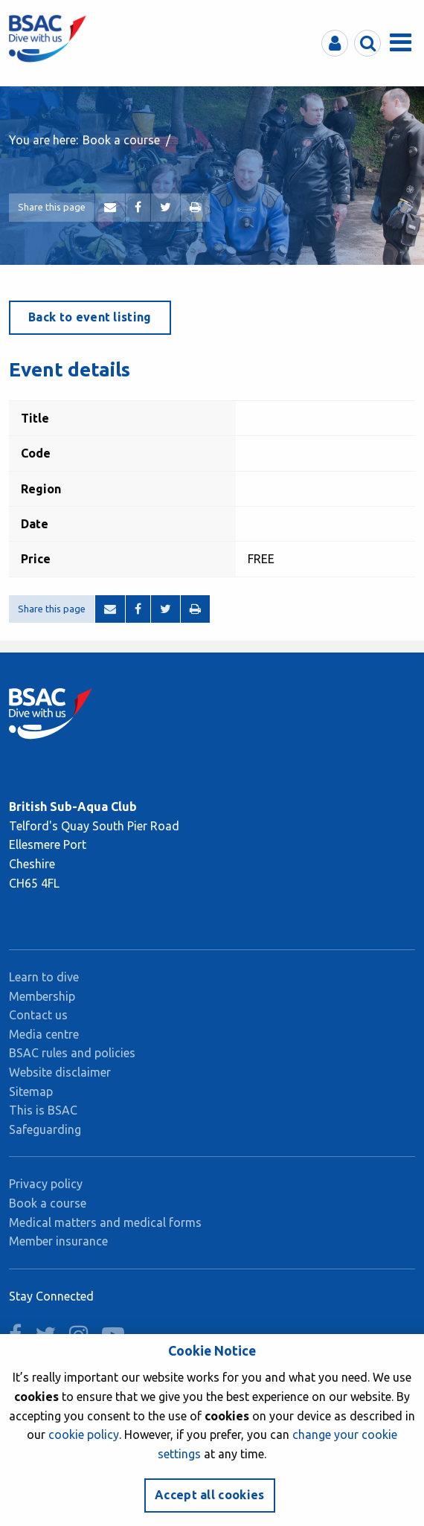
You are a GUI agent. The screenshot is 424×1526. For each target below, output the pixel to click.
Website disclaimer (60, 1072)
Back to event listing (90, 317)
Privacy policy (46, 1183)
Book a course (121, 140)
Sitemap (31, 1091)
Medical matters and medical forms (105, 1222)
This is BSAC (43, 1110)
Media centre (44, 1034)
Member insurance (58, 1241)
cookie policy (83, 1434)
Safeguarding (45, 1129)
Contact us (38, 1015)
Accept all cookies (210, 1494)
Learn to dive (44, 977)
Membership (42, 996)
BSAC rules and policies (72, 1052)
